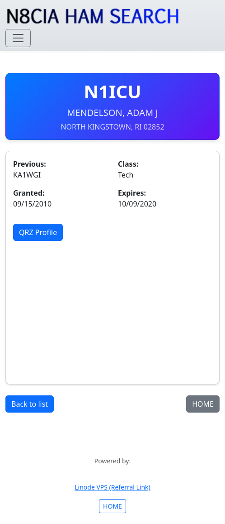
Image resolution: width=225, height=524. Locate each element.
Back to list (29, 404)
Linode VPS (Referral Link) (112, 487)
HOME (203, 404)
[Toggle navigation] (18, 38)
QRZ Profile (38, 232)
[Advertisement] (112, 308)
